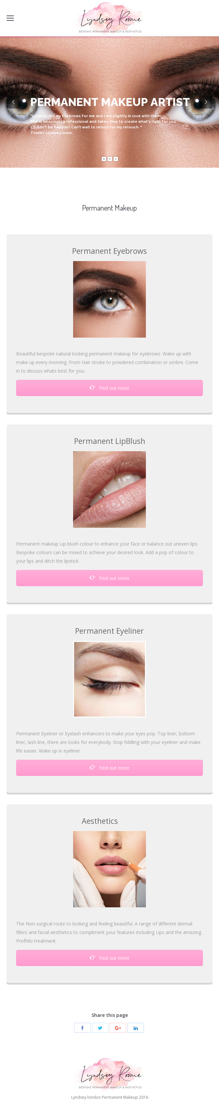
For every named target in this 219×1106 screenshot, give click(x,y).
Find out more (109, 388)
